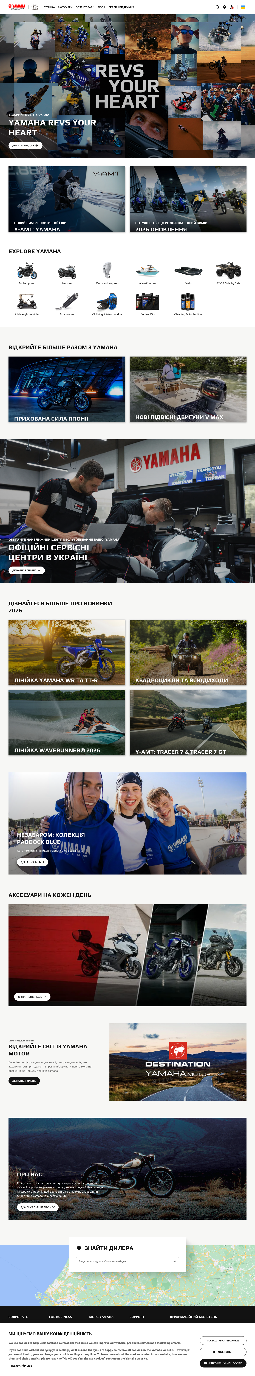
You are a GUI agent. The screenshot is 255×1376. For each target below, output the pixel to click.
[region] (127, 1349)
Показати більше (20, 1365)
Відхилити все (223, 1351)
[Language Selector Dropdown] (242, 7)
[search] (217, 7)
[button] (175, 1261)
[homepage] (16, 7)
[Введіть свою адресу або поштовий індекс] (127, 1261)
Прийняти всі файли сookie (223, 1363)
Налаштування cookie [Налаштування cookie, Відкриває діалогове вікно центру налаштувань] (223, 1340)
